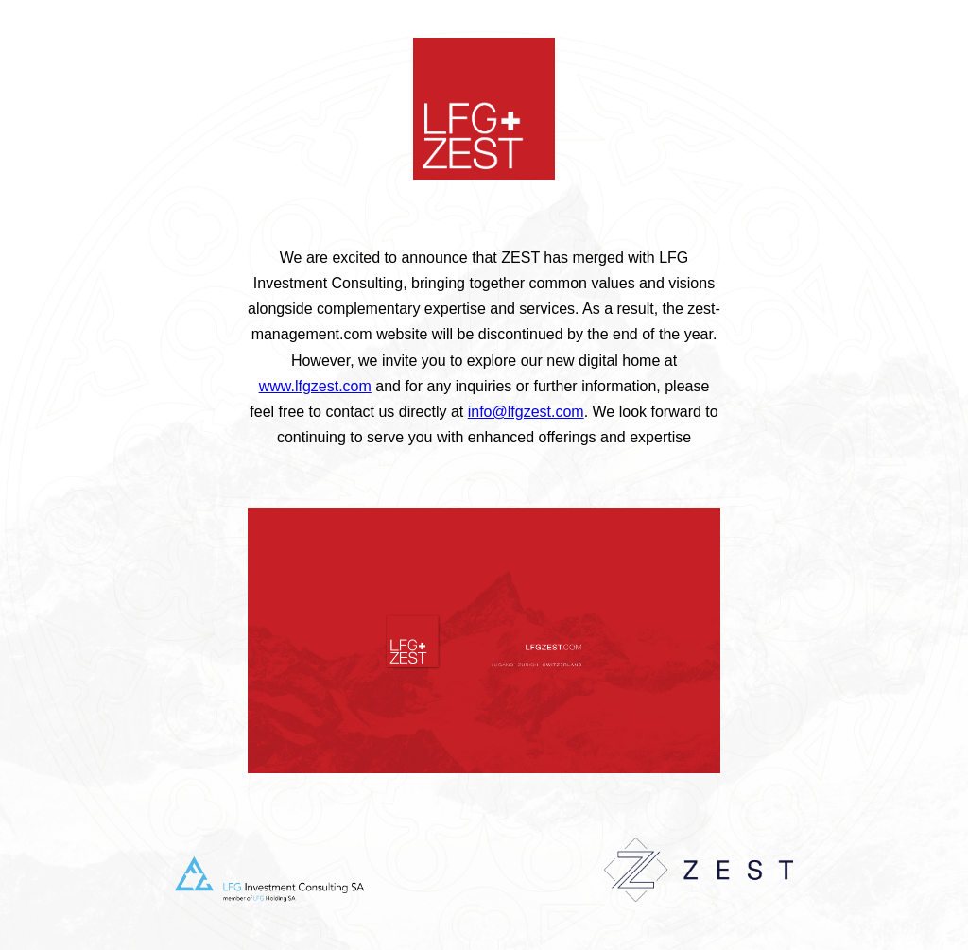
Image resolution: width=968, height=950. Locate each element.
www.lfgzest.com (315, 386)
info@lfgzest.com (526, 412)
